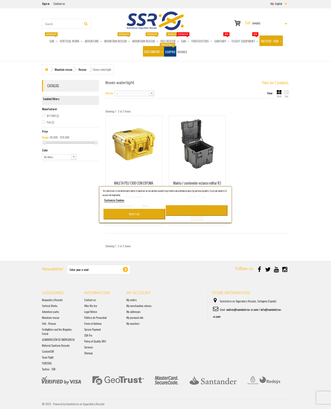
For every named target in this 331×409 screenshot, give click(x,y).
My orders (131, 300)
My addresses (133, 311)
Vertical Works (49, 305)
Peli (50, 122)
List (286, 94)
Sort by (109, 93)
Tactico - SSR (49, 369)
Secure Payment (92, 329)
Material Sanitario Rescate (56, 345)
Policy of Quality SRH (95, 341)
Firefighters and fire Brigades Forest (57, 331)
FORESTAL (47, 363)
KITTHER (53, 116)
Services (88, 347)
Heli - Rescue (49, 323)
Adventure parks (50, 311)
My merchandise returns (138, 305)
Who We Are (90, 305)
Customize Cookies (114, 200)
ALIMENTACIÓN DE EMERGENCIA (58, 339)
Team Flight (48, 357)
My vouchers (132, 323)
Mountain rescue (50, 317)
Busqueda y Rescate (52, 300)
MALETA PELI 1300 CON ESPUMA (133, 183)
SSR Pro (88, 335)
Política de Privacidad (95, 317)
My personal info (134, 317)
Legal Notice (90, 311)
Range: (45, 137)
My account (138, 293)
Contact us (59, 3)
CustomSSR (48, 351)
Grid (279, 94)
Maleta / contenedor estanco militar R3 (197, 183)
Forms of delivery (93, 323)
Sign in (45, 3)
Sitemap (88, 353)
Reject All (134, 214)
